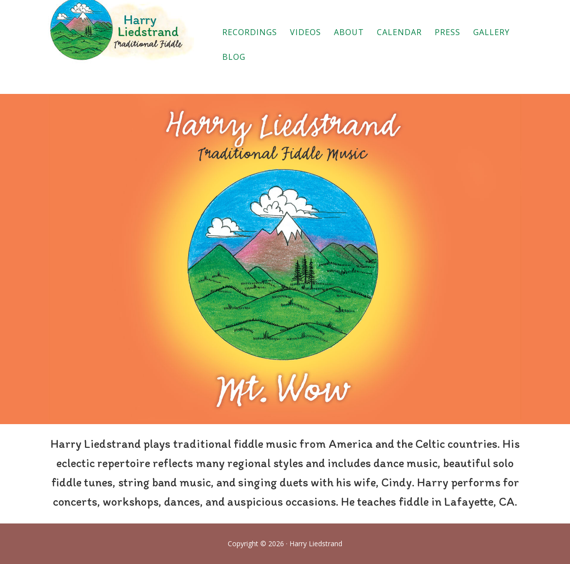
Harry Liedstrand (122, 32)
